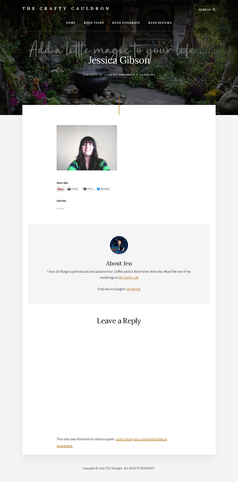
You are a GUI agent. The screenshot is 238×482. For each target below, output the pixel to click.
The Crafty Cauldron (66, 8)
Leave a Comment (140, 75)
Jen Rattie (133, 289)
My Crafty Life (129, 278)
